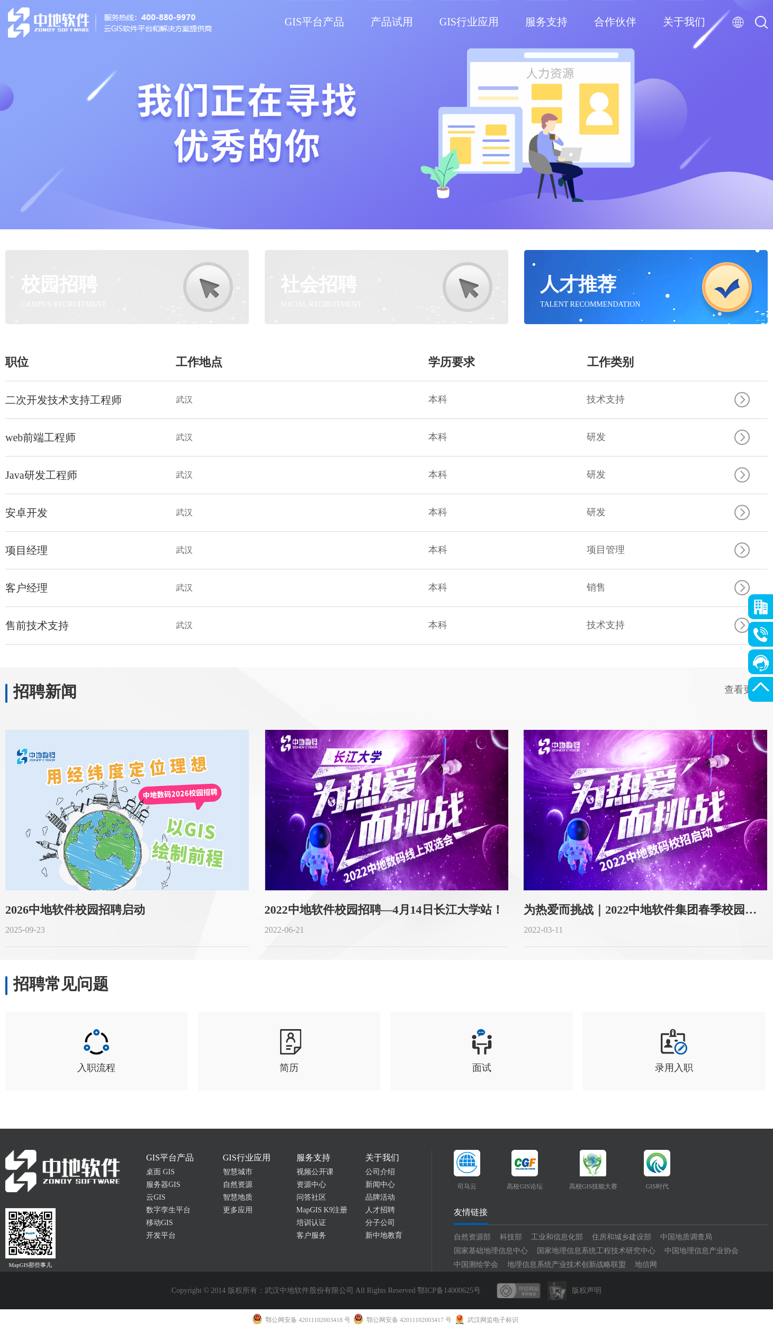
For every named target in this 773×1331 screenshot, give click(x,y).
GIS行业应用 (469, 22)
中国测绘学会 (476, 1265)
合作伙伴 (615, 22)
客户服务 (311, 1236)
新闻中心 (380, 1185)
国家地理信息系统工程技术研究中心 (596, 1251)
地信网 (646, 1265)
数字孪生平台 (168, 1210)
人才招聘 (380, 1210)
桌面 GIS (160, 1172)
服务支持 (546, 22)
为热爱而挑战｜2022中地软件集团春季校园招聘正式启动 (646, 909)
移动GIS (159, 1223)
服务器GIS (163, 1185)
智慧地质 (238, 1198)
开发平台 (161, 1236)
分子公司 (380, 1223)
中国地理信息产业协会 (701, 1251)
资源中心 (311, 1185)
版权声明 (586, 1291)
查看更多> (746, 689)
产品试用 (392, 22)
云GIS (156, 1198)
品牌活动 (380, 1198)
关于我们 (684, 22)
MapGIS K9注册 (322, 1210)
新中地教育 (383, 1236)
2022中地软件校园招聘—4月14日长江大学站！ (384, 909)
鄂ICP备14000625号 (449, 1291)
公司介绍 (380, 1172)
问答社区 (311, 1198)
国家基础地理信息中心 (491, 1251)
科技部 (511, 1237)
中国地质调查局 (686, 1237)
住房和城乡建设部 (621, 1237)
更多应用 (238, 1210)
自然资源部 (472, 1237)
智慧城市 (238, 1172)
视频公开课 (315, 1172)
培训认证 (311, 1223)
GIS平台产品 (314, 22)
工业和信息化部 (557, 1237)
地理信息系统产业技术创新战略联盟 (566, 1265)
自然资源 (238, 1185)
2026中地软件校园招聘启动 (75, 909)
